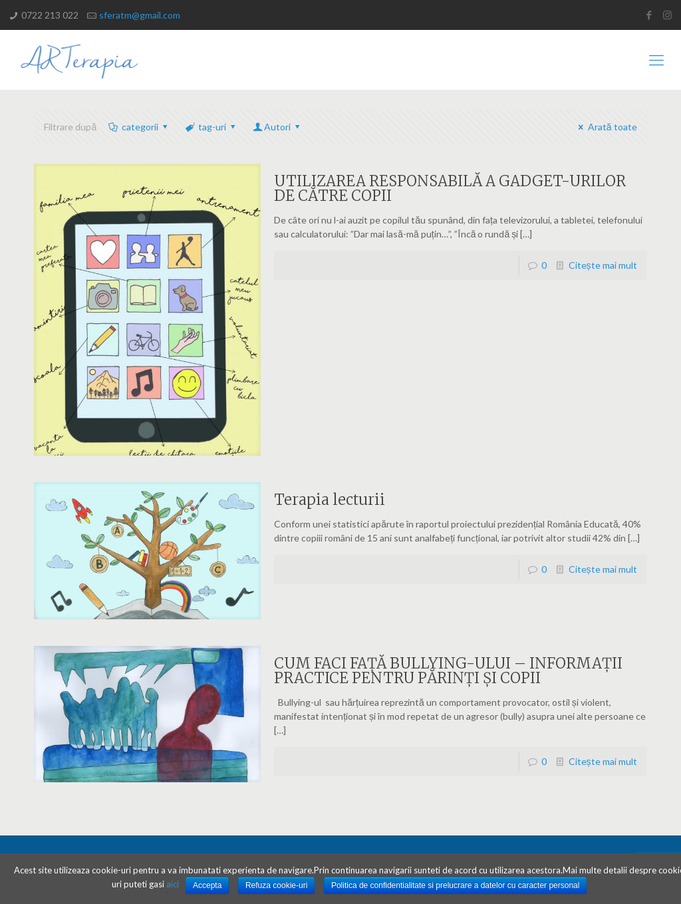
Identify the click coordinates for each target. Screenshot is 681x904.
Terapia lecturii (329, 499)
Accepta (207, 885)
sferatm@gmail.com (139, 15)
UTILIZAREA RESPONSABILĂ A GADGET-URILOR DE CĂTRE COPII (450, 188)
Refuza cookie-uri (276, 885)
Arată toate (605, 126)
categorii (138, 126)
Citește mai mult (603, 265)
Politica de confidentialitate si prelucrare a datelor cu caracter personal (455, 885)
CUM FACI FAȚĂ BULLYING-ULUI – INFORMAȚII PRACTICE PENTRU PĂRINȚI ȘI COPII (448, 670)
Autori (277, 126)
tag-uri (211, 126)
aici (172, 884)
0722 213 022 (49, 15)
